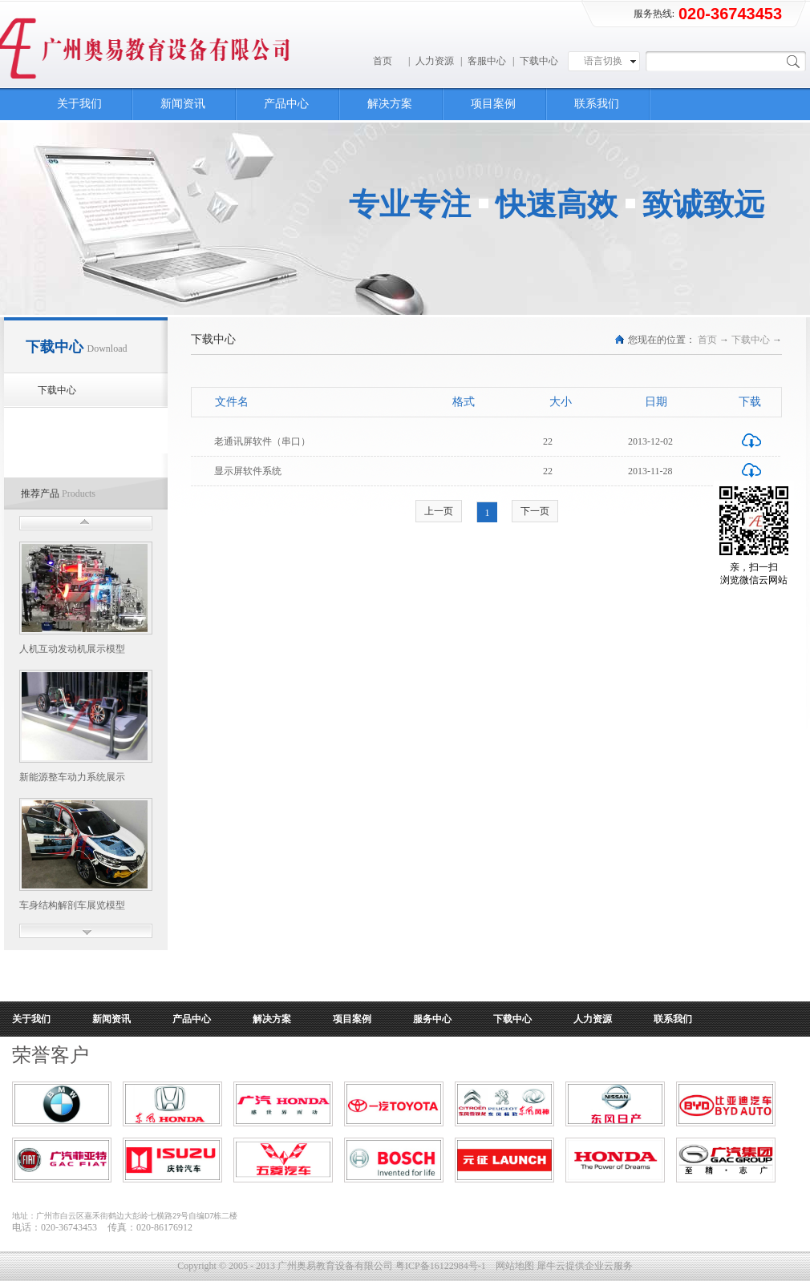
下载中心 (750, 339)
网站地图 (512, 1265)
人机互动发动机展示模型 (72, 649)
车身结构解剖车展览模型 (72, 905)
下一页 (534, 511)
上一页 (438, 511)
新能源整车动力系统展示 (72, 777)
